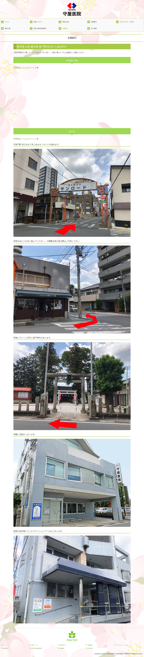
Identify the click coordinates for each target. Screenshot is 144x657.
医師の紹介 (65, 22)
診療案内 (94, 22)
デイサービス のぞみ (127, 22)
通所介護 (7, 28)
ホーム (7, 22)
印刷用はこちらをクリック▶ (26, 68)
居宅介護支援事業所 (40, 28)
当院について (38, 22)
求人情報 (94, 28)
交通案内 (65, 28)
